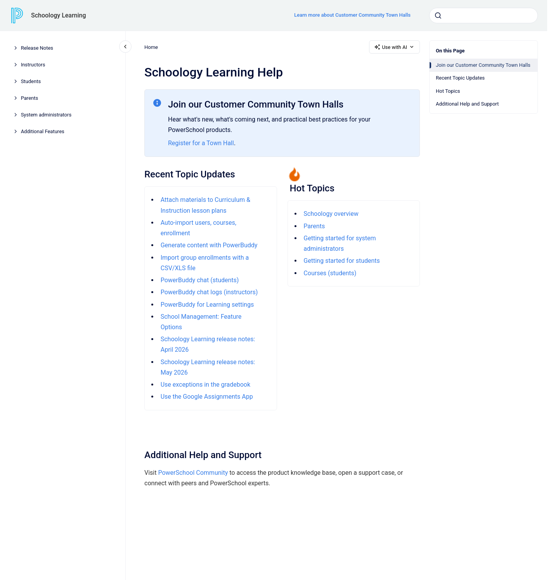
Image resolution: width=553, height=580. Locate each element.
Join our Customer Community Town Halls (483, 65)
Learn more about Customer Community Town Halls (352, 15)
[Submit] (438, 15)
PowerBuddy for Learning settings (206, 304)
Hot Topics (448, 91)
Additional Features (42, 131)
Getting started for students (341, 260)
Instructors (33, 65)
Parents (29, 98)
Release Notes (37, 48)
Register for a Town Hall (201, 143)
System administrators (46, 115)
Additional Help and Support (467, 104)
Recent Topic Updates (460, 78)
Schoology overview (330, 213)
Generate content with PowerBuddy (208, 245)
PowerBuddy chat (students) (199, 280)
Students (31, 81)
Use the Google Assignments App (206, 396)
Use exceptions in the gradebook (205, 384)
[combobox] (483, 15)
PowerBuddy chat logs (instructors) (209, 292)
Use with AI (394, 47)
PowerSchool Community (193, 472)
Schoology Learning (58, 15)
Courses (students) (329, 273)
